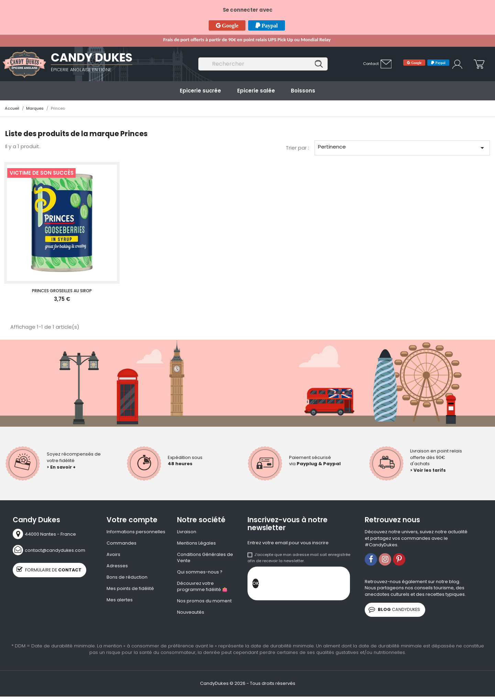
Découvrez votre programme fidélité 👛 (202, 587)
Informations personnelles (136, 532)
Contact (371, 63)
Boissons (303, 90)
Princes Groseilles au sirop (62, 291)
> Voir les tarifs (428, 470)
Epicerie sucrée (200, 90)
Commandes (121, 543)
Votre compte (132, 520)
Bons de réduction (127, 578)
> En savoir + (61, 466)
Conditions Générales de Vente (205, 558)
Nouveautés (190, 614)
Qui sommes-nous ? (200, 573)
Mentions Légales (196, 543)
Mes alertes (120, 601)
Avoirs (113, 555)
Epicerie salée (256, 90)
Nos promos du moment (204, 602)
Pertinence (402, 147)
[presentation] (311, 585)
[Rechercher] (263, 64)
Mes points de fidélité (130, 590)
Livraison (186, 532)
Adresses (117, 567)
